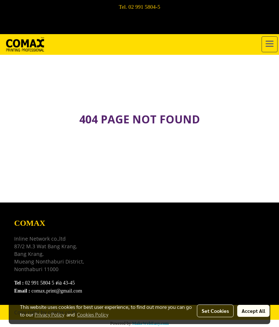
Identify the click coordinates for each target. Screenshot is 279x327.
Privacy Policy (118, 249)
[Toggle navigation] (270, 44)
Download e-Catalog (125, 231)
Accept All (253, 310)
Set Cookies (215, 310)
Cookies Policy (92, 314)
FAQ (107, 259)
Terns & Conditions (124, 240)
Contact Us (114, 268)
